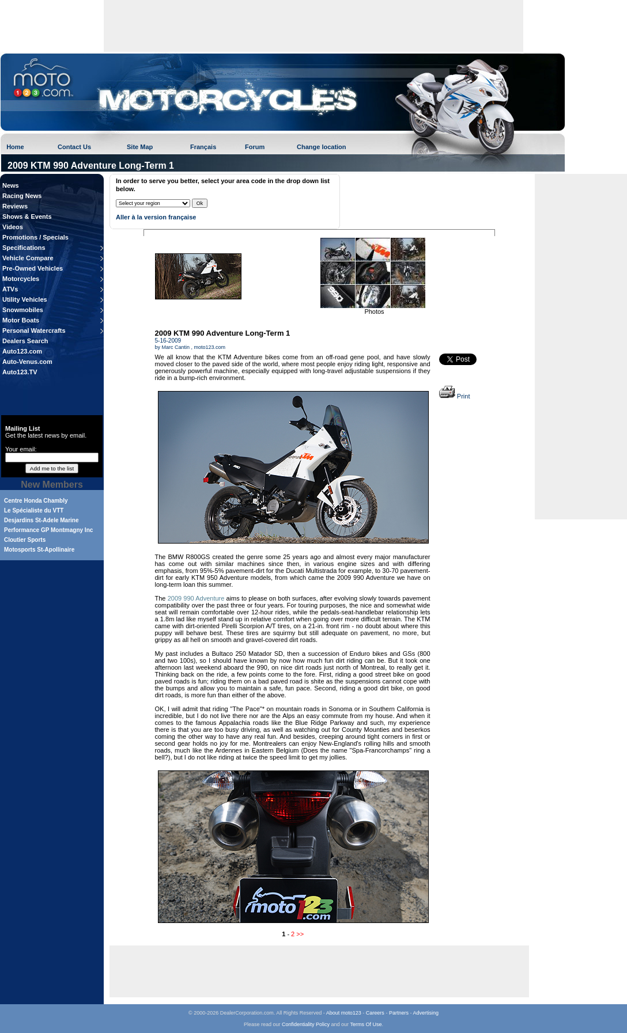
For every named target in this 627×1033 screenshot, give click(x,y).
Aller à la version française (156, 217)
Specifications (24, 247)
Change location (321, 146)
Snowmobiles (22, 309)
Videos (12, 226)
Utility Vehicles (24, 299)
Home (15, 146)
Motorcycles (20, 278)
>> (300, 934)
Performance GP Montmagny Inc (48, 530)
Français (203, 146)
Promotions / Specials (35, 237)
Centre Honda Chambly (36, 500)
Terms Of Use (366, 1024)
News (10, 185)
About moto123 (343, 1013)
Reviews (15, 206)
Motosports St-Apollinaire (39, 549)
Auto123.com (22, 351)
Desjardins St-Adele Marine (41, 520)
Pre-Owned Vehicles (32, 268)
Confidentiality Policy (306, 1024)
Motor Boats (20, 320)
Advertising (426, 1013)
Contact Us (74, 146)
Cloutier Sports (25, 540)
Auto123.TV (19, 372)
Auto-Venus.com (27, 361)
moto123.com (210, 347)
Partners (399, 1013)
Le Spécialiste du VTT (33, 510)
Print (454, 396)
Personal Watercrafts (34, 330)
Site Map (140, 146)
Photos (374, 311)
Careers (375, 1013)
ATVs (10, 289)
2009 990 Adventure (196, 598)
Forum (255, 146)
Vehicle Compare (28, 258)
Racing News (21, 195)
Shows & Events (27, 216)
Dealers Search (25, 340)
